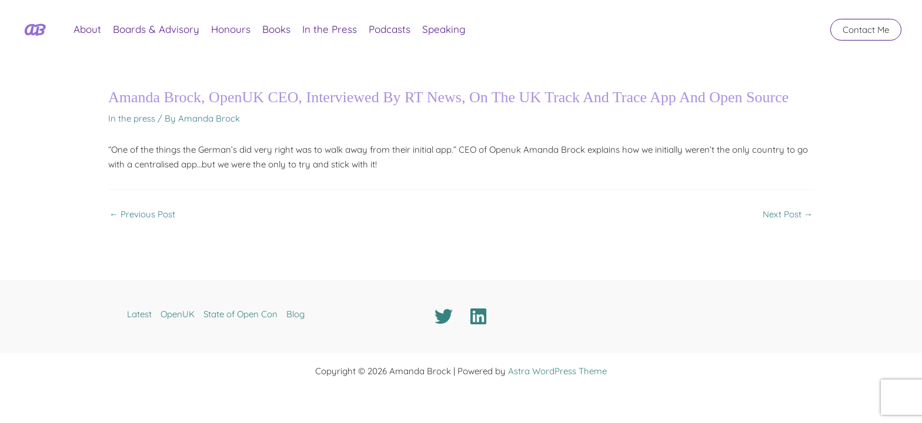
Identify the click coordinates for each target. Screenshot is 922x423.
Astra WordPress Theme (557, 371)
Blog (295, 314)
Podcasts (389, 29)
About (87, 29)
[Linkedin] (478, 316)
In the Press (329, 29)
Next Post (788, 214)
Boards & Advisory (156, 29)
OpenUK (178, 314)
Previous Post (142, 214)
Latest (139, 314)
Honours (230, 29)
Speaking (444, 29)
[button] (865, 30)
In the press (131, 118)
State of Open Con (240, 314)
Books (276, 29)
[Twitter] (444, 316)
